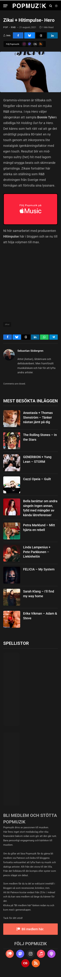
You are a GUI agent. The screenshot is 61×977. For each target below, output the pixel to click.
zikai (7, 324)
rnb (13, 27)
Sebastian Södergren (30, 350)
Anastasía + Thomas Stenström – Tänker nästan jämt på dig (38, 417)
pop (5, 27)
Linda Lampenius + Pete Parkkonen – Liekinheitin (36, 551)
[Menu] (5, 5)
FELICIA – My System (38, 569)
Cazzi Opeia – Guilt (37, 479)
